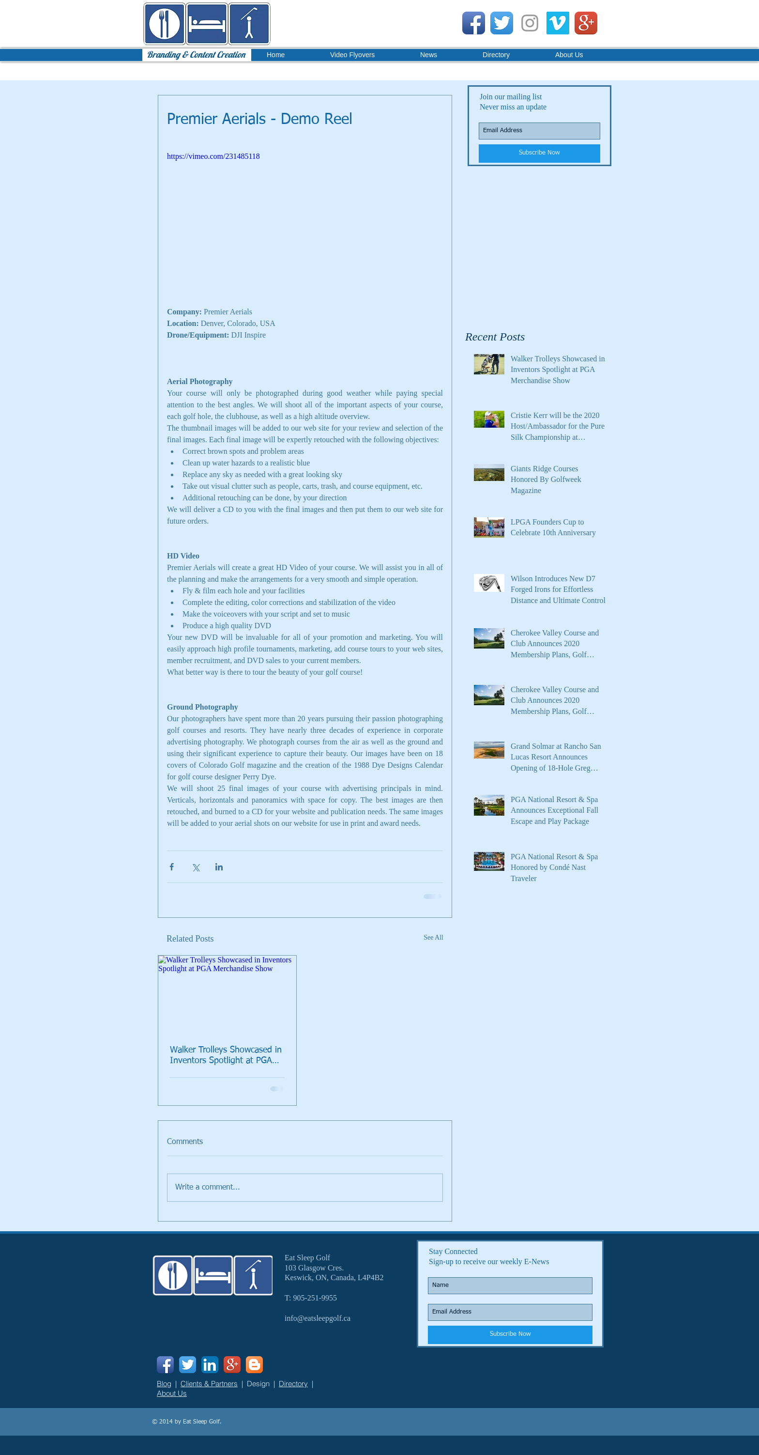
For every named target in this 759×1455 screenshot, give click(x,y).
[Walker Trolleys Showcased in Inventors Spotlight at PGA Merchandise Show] (227, 994)
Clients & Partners (209, 1383)
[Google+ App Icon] (586, 23)
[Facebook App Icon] (473, 23)
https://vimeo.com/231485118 (213, 156)
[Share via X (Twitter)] (195, 866)
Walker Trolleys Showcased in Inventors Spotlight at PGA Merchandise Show (226, 1056)
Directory (293, 1383)
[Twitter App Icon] (501, 23)
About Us (172, 1393)
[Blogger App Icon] (254, 1364)
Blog (164, 1383)
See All (433, 937)
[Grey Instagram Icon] (529, 23)
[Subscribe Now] (539, 153)
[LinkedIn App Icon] (209, 1364)
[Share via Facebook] (171, 866)
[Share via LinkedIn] (219, 866)
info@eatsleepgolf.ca (317, 1318)
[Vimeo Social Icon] (557, 23)
